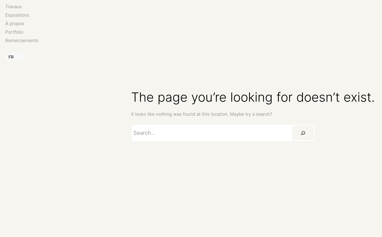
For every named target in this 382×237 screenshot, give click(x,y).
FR (11, 57)
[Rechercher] (303, 133)
